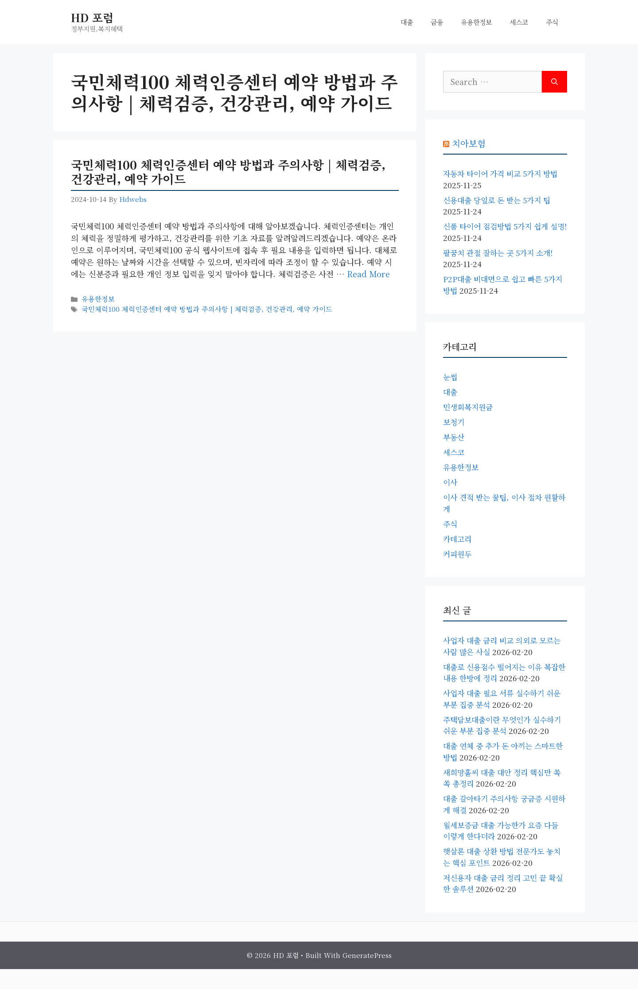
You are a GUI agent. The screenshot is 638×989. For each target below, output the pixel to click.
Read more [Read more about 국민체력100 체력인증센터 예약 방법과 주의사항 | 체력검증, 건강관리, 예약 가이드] (368, 273)
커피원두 (457, 553)
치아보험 (469, 143)
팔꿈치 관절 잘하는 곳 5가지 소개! (497, 252)
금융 (437, 22)
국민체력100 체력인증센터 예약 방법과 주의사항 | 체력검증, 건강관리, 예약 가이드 (228, 171)
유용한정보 (476, 22)
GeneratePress (367, 955)
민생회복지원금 (468, 406)
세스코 (519, 22)
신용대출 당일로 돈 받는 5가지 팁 (496, 200)
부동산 (453, 436)
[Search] (554, 82)
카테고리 (457, 538)
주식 (552, 22)
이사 (450, 482)
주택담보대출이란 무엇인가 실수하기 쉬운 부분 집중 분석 (502, 725)
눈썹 (450, 376)
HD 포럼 (92, 17)
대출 (407, 22)
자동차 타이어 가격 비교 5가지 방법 (500, 173)
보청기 (453, 421)
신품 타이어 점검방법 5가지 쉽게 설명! (505, 226)
